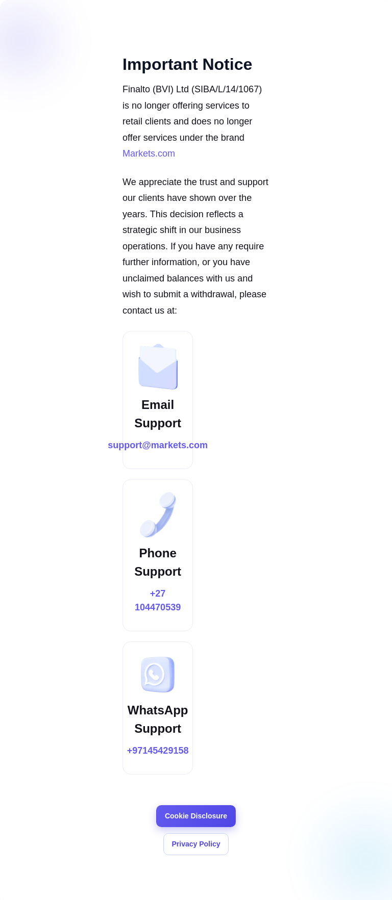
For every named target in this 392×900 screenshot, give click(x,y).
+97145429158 (158, 750)
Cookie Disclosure (196, 816)
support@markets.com (158, 445)
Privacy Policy (196, 844)
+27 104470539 (158, 600)
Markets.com (148, 153)
